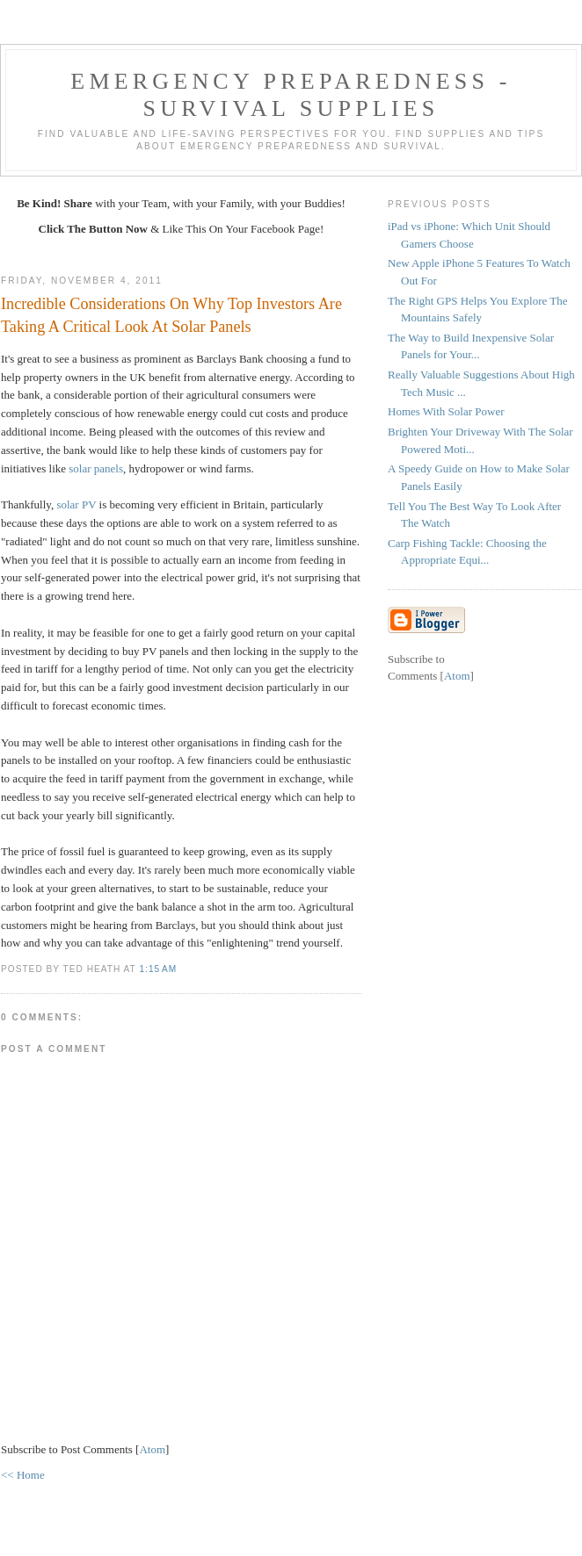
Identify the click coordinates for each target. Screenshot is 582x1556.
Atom (152, 1449)
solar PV (76, 504)
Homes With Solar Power (446, 411)
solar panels (96, 468)
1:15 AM (158, 969)
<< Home (23, 1474)
